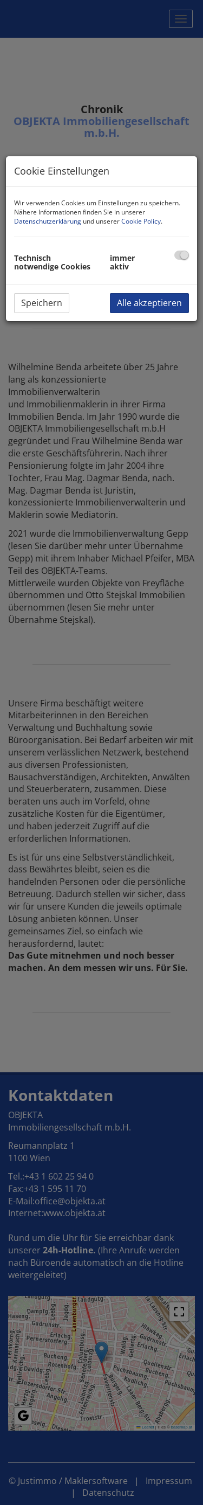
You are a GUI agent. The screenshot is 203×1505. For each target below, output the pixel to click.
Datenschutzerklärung (47, 221)
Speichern (41, 303)
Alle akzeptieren (149, 303)
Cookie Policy (141, 221)
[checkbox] (181, 255)
